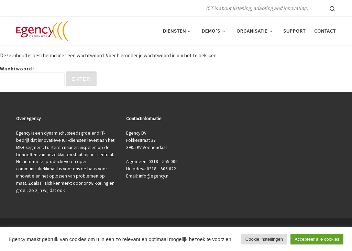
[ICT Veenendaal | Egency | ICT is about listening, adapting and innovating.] (42, 29)
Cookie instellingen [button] (264, 239)
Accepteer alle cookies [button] (317, 239)
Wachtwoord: (32, 76)
